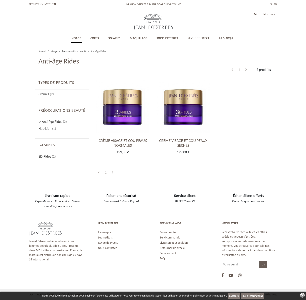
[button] (255, 14)
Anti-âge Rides (54, 122)
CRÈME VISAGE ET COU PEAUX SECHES (183, 143)
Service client (168, 253)
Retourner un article (172, 248)
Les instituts (105, 237)
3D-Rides (47, 156)
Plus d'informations (252, 295)
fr (270, 4)
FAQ (162, 258)
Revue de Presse (108, 243)
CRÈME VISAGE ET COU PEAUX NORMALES (123, 143)
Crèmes (46, 94)
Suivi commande (170, 237)
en (275, 4)
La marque (104, 232)
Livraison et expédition (174, 243)
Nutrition (47, 129)
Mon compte (270, 14)
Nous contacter (107, 248)
